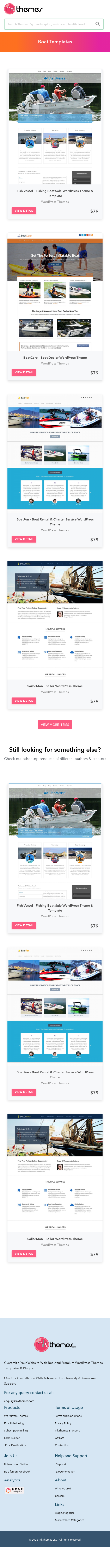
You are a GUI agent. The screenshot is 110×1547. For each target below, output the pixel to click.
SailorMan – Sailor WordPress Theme (55, 686)
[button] (24, 210)
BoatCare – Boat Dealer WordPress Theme (55, 358)
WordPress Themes (55, 202)
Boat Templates (55, 42)
